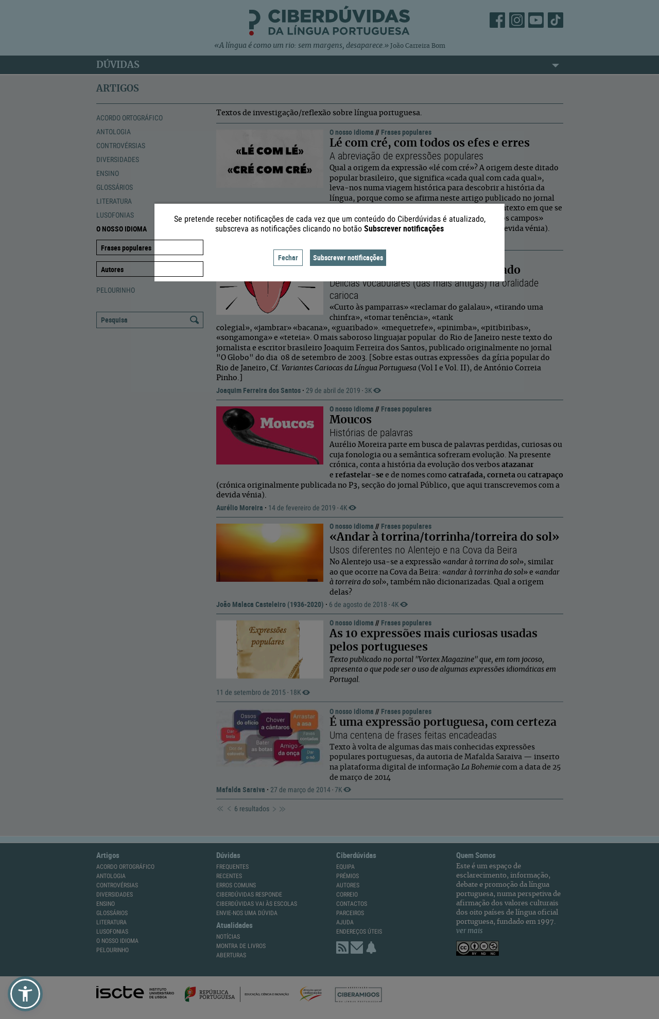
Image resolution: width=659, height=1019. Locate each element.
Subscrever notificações (348, 257)
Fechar (288, 257)
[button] (25, 994)
